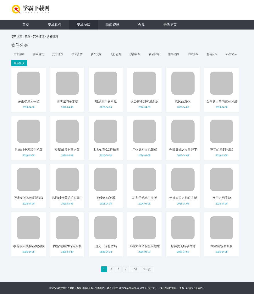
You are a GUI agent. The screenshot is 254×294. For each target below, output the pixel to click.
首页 (25, 25)
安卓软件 (55, 25)
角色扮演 (52, 36)
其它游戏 (57, 54)
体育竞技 (77, 54)
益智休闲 (212, 54)
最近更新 (170, 25)
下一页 (147, 269)
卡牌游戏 (192, 54)
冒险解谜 (154, 54)
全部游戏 (19, 54)
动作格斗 (231, 54)
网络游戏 (38, 54)
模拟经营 (135, 54)
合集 (141, 25)
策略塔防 (173, 54)
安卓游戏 (84, 25)
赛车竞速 (96, 54)
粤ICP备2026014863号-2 (192, 288)
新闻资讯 (112, 25)
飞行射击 (115, 54)
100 (134, 269)
